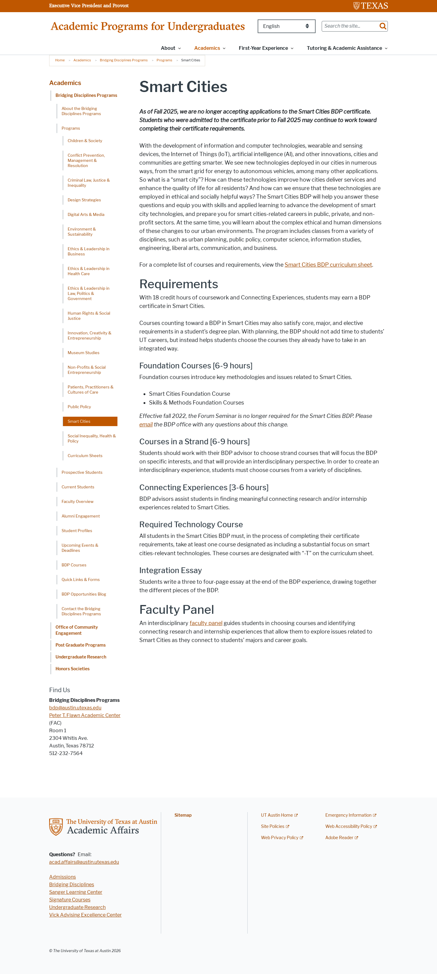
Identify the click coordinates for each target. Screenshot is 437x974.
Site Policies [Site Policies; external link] (272, 826)
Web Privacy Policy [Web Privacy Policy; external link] (279, 837)
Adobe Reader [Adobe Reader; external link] (339, 837)
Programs (164, 60)
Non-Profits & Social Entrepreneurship (87, 370)
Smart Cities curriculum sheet (328, 264)
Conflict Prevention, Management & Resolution (86, 160)
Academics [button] (207, 48)
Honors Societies (73, 669)
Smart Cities (79, 421)
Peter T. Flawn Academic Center (84, 715)
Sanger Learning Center (75, 892)
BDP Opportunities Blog (84, 594)
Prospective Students (82, 472)
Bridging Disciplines (71, 884)
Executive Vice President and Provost (88, 5)
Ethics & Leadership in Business (89, 251)
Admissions (62, 877)
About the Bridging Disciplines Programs (81, 111)
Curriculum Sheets (85, 455)
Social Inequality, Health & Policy (92, 438)
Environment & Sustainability (82, 232)
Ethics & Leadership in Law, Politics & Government (89, 293)
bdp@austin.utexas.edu (75, 708)
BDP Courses (74, 564)
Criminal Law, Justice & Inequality (89, 183)
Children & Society (85, 140)
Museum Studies (84, 352)
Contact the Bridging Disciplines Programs (81, 611)
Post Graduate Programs (81, 645)
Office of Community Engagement (77, 630)
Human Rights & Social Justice (89, 316)
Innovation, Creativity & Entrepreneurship (89, 335)
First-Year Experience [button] (263, 48)
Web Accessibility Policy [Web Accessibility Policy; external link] (348, 826)
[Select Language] (287, 26)
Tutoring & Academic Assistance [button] (344, 48)
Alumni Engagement (81, 516)
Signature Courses (69, 900)
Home (60, 60)
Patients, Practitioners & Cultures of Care (90, 389)
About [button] (168, 48)
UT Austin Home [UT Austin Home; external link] (277, 815)
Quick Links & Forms (81, 579)
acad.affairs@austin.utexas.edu (84, 862)
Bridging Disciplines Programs (124, 60)
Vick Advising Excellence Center (85, 915)
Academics (82, 60)
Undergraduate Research (81, 657)
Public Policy (79, 406)
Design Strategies (84, 199)
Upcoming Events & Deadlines (80, 548)
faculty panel (206, 623)
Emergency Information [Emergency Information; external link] (348, 815)
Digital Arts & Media (86, 214)
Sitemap (182, 815)
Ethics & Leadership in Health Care (89, 271)
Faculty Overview (77, 501)
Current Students (78, 486)
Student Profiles (77, 530)
